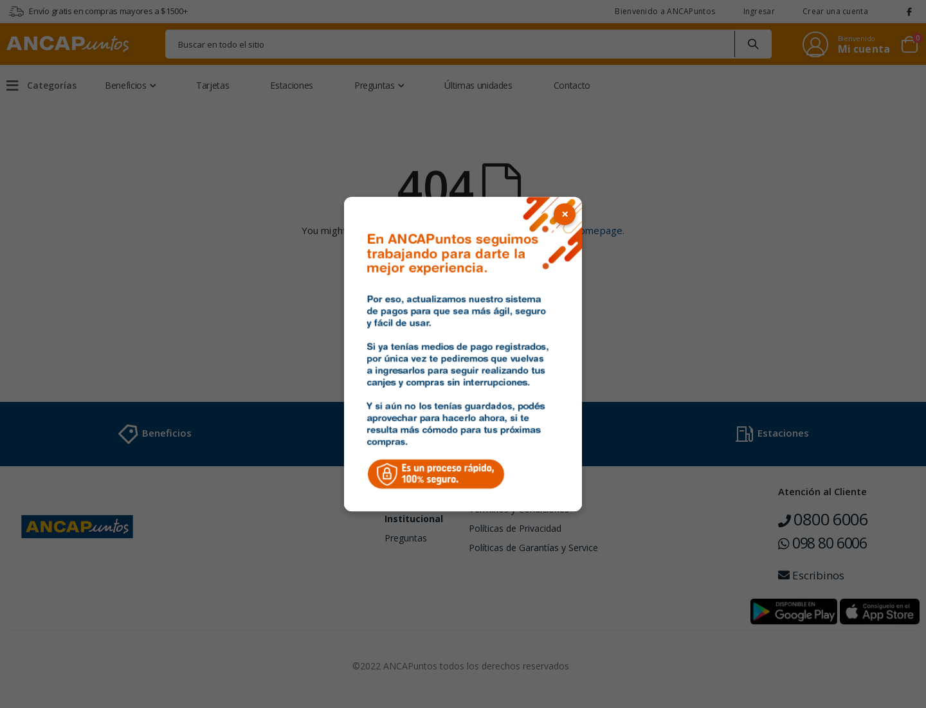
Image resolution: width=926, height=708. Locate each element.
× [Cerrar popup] (564, 213)
